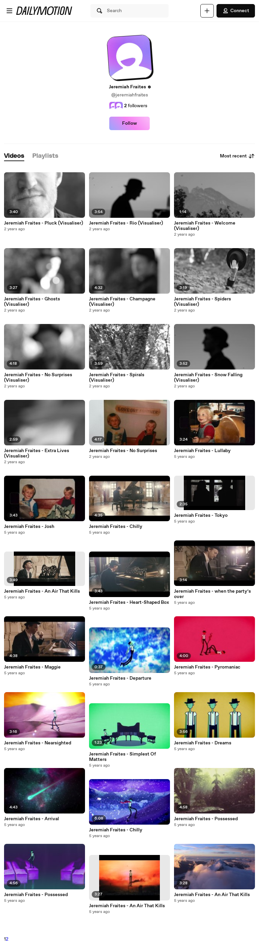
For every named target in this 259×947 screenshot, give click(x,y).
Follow (129, 123)
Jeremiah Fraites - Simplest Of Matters (122, 756)
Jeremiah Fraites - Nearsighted (37, 743)
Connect (235, 10)
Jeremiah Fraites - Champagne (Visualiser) (122, 301)
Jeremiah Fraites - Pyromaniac (207, 667)
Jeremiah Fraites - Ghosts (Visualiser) (32, 301)
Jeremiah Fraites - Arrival (31, 819)
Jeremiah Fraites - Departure (120, 678)
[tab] (14, 156)
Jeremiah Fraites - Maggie (32, 667)
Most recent (237, 156)
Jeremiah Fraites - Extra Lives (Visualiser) (36, 453)
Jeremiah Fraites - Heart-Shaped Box (129, 602)
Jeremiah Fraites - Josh (29, 526)
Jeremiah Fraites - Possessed (36, 894)
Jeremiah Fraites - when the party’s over (212, 594)
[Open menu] (9, 11)
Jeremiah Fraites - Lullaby (202, 450)
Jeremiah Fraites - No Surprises (123, 450)
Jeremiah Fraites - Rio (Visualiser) (126, 223)
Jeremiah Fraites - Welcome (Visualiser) (204, 225)
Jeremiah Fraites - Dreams (202, 743)
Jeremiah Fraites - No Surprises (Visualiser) (38, 377)
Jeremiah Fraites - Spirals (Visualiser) (116, 377)
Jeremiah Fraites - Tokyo (201, 515)
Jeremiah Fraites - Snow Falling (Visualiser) (208, 377)
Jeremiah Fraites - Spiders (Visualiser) (202, 301)
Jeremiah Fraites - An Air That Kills (42, 591)
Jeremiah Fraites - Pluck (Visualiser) (43, 223)
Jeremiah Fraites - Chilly (115, 526)
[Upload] (207, 11)
